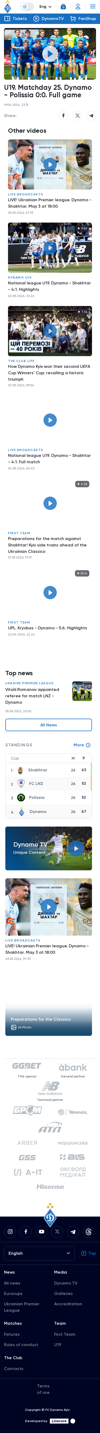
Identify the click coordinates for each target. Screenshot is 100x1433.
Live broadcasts (25, 194)
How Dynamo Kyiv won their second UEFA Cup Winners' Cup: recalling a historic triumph (49, 373)
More (82, 745)
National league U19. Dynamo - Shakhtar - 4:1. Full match (49, 458)
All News (48, 724)
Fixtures (12, 1334)
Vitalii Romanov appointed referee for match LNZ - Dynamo (32, 696)
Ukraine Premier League (29, 683)
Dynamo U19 (20, 277)
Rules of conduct (21, 1344)
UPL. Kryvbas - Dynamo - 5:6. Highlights (47, 627)
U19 (57, 1344)
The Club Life (21, 361)
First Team (19, 533)
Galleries (63, 1293)
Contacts (13, 1368)
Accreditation (68, 1303)
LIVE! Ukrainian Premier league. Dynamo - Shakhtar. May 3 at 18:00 (49, 203)
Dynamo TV (65, 1283)
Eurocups (13, 1293)
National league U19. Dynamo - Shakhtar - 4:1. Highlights (49, 286)
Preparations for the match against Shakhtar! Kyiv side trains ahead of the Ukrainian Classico (47, 545)
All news (12, 1283)
